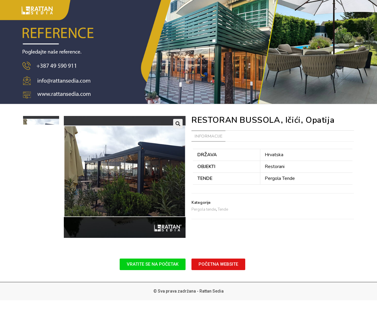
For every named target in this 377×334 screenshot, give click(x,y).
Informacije (208, 136)
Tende (223, 209)
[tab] (208, 136)
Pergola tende (203, 209)
